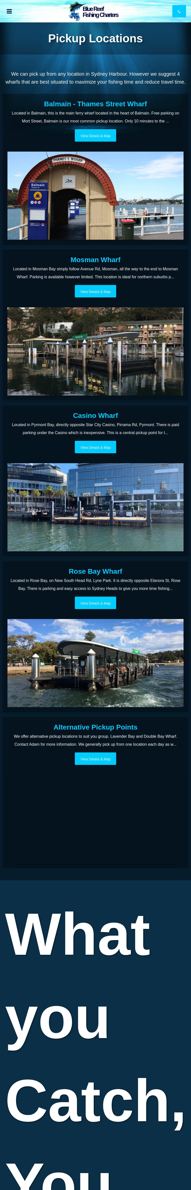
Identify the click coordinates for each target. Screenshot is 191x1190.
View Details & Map (95, 136)
